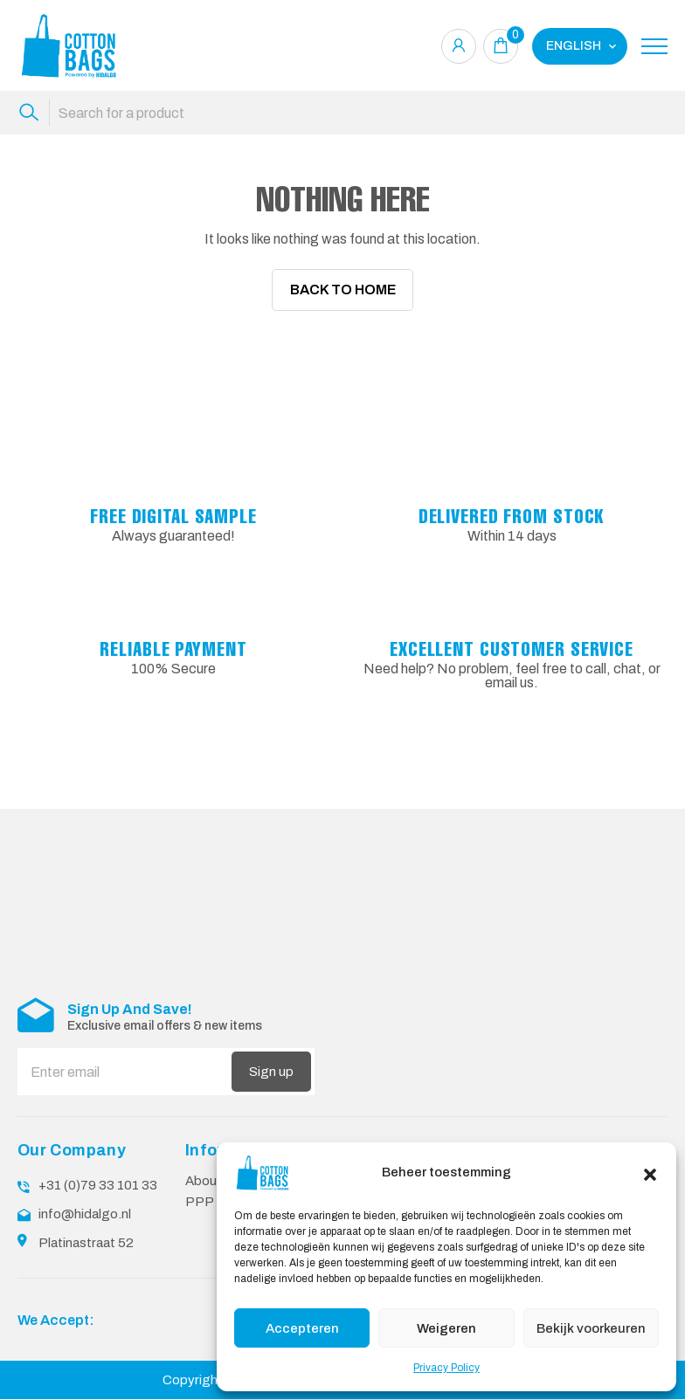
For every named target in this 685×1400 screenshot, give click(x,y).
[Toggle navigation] (654, 46)
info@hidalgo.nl (84, 1216)
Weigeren (446, 1328)
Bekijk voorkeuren (591, 1328)
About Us (213, 1183)
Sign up (271, 1074)
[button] (650, 1173)
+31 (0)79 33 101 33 (97, 1188)
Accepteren (302, 1328)
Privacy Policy (446, 1368)
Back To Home (343, 289)
